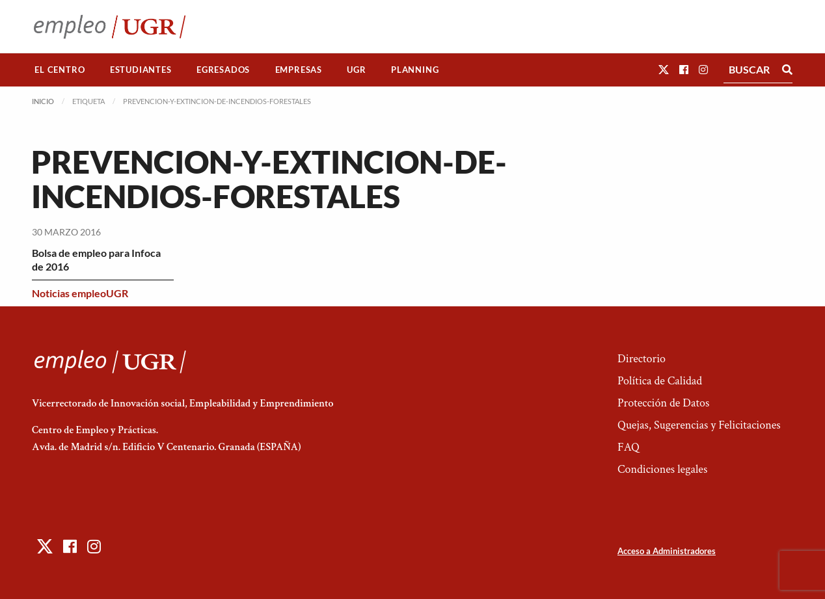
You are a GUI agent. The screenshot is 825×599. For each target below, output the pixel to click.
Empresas (298, 69)
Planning (415, 69)
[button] (663, 69)
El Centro (59, 69)
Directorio (641, 358)
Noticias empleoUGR (80, 293)
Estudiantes (141, 69)
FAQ (628, 447)
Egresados (223, 69)
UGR (356, 69)
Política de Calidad (659, 380)
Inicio (43, 101)
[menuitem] (60, 70)
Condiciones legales (662, 469)
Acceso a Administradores (666, 551)
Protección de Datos (663, 402)
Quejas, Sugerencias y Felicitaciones (699, 425)
